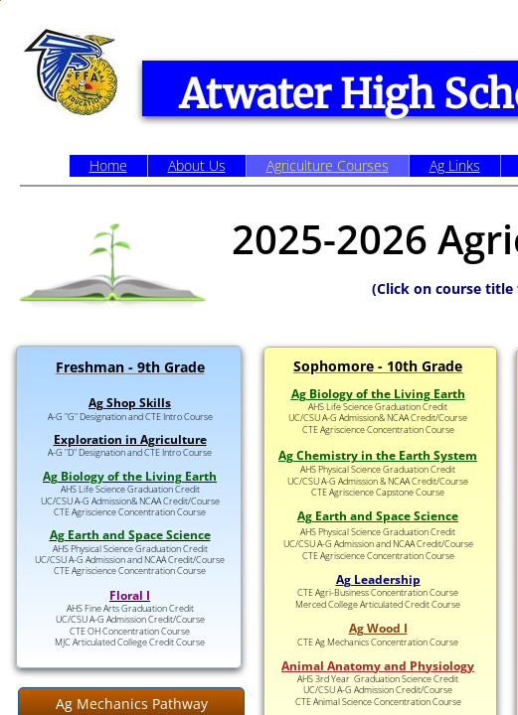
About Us (197, 165)
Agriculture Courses (327, 165)
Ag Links (455, 165)
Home (108, 165)
